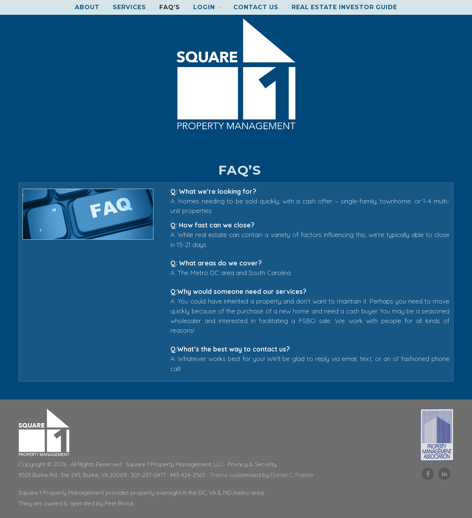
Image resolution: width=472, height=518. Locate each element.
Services (129, 7)
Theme (218, 474)
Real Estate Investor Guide (344, 7)
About (87, 7)
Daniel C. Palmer (292, 474)
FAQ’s (169, 7)
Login (204, 7)
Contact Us (255, 7)
